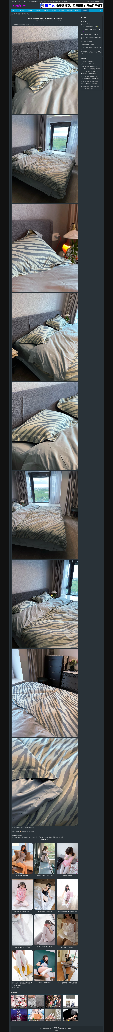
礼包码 (92, 68)
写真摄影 (85, 10)
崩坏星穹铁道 (94, 77)
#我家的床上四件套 (40, 837)
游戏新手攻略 (86, 87)
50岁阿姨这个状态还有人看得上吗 (89, 34)
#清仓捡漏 (14, 837)
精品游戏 (77, 10)
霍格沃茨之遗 (94, 82)
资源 (83, 60)
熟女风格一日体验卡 (86, 24)
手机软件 (38, 10)
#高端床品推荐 (48, 837)
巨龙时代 (91, 85)
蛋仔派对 (85, 72)
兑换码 (84, 68)
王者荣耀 (91, 60)
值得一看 (61, 10)
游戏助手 (46, 10)
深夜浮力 (83, 21)
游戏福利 (85, 82)
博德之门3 (85, 75)
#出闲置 (61, 837)
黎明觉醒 (85, 80)
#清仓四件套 (20, 837)
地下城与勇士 (93, 63)
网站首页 (14, 10)
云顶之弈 (85, 77)
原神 (84, 63)
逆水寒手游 (94, 65)
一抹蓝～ (18, 987)
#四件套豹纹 (32, 837)
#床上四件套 (55, 837)
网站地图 (57, 1030)
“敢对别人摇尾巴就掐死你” (87, 44)
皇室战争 (95, 87)
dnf (83, 70)
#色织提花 (25, 837)
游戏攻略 (94, 80)
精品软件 (30, 10)
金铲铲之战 (91, 70)
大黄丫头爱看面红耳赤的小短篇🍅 (89, 26)
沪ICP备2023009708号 (56, 1027)
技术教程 (54, 10)
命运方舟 (94, 75)
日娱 (83, 89)
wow (83, 85)
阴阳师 (93, 72)
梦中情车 (18, 985)
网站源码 (22, 10)
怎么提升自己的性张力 (86, 41)
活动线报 (69, 10)
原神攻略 (85, 65)
